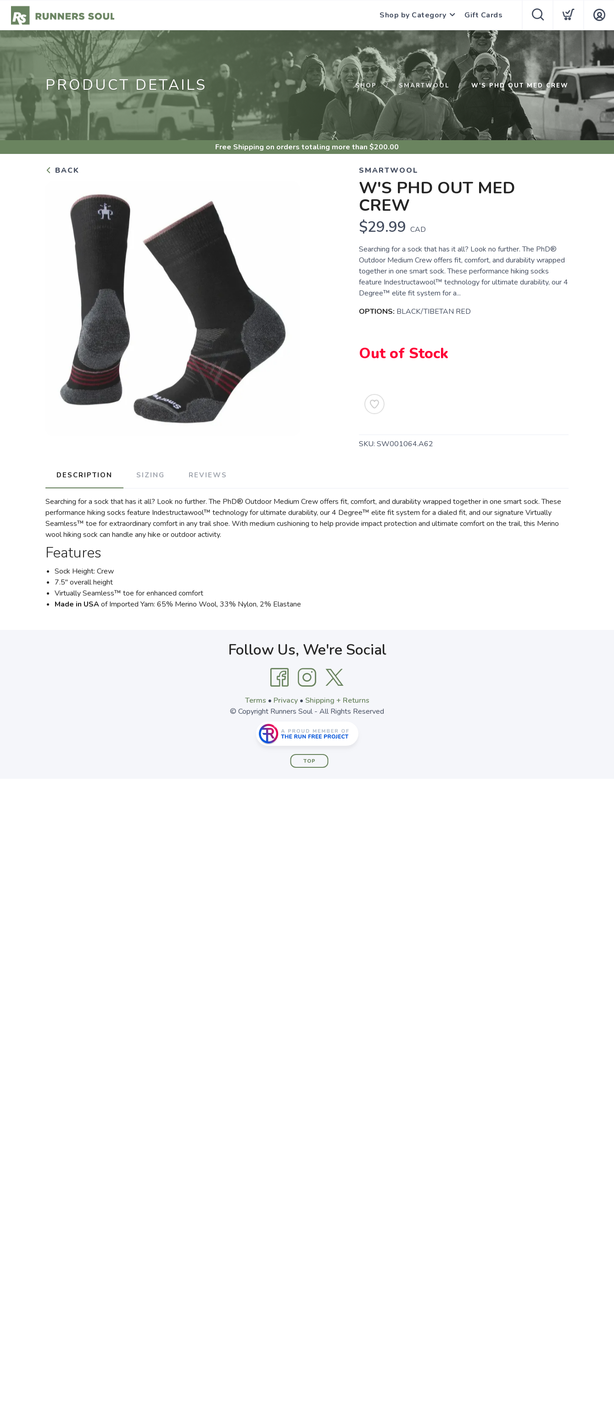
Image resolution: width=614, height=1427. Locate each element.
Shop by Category (413, 15)
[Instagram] (307, 677)
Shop (366, 86)
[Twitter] (334, 677)
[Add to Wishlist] (374, 404)
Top (309, 761)
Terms (255, 700)
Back (62, 170)
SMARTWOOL (424, 86)
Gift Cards (483, 15)
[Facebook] (279, 677)
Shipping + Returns (337, 700)
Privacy (286, 700)
